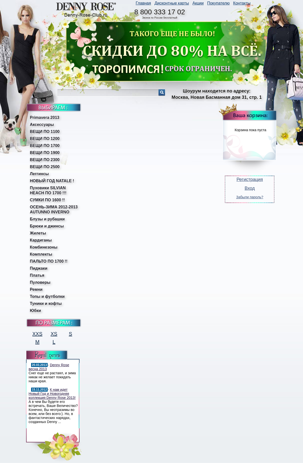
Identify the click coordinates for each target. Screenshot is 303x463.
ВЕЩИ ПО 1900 (44, 153)
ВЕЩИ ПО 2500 (44, 167)
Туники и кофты (46, 303)
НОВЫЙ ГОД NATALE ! (52, 181)
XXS (37, 334)
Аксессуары (42, 124)
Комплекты (41, 254)
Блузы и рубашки (47, 219)
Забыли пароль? (249, 197)
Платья (37, 275)
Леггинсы (39, 174)
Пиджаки (38, 268)
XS (54, 334)
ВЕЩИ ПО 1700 (44, 146)
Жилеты (38, 233)
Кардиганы (41, 240)
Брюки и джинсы (47, 226)
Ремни (36, 289)
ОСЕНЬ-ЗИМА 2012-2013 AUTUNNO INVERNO (54, 209)
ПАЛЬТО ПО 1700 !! (48, 261)
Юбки (35, 310)
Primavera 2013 (44, 117)
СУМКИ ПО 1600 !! (47, 200)
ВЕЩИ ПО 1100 (44, 131)
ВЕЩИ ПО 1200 (44, 138)
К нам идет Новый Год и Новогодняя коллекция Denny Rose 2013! (52, 394)
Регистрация (250, 179)
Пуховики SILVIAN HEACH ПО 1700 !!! (48, 190)
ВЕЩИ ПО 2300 (44, 160)
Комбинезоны (43, 247)
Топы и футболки (47, 296)
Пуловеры (40, 282)
